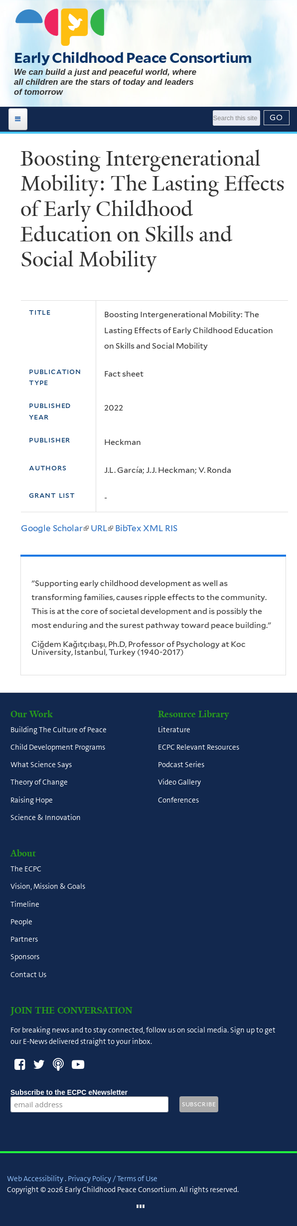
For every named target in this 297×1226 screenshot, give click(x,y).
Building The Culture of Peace (58, 730)
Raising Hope (31, 800)
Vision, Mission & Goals (47, 887)
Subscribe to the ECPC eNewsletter (89, 1092)
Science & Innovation (45, 817)
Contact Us (28, 975)
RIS (171, 528)
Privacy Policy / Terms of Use (112, 1179)
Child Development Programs (57, 747)
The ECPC (25, 869)
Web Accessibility (35, 1179)
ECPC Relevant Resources (198, 747)
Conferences (178, 800)
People (21, 922)
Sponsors (24, 957)
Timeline (24, 904)
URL (102, 528)
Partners (24, 940)
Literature (174, 730)
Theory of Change (39, 783)
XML (153, 528)
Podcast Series (181, 765)
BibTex (128, 528)
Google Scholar (55, 528)
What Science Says (41, 765)
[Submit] (277, 117)
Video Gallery (179, 783)
